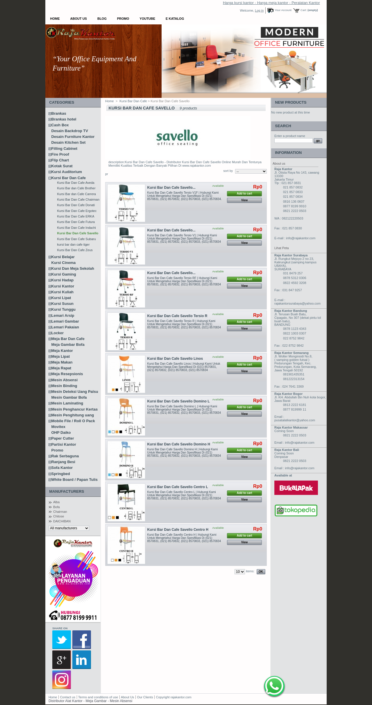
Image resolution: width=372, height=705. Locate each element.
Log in (259, 10)
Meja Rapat (61, 368)
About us (279, 163)
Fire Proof (60, 154)
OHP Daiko (61, 432)
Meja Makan (62, 362)
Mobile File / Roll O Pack (73, 421)
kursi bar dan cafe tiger (73, 244)
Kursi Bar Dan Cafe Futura (76, 222)
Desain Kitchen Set (68, 142)
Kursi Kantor (62, 286)
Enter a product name (289, 136)
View (244, 200)
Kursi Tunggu (63, 309)
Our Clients (145, 697)
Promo (123, 18)
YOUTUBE (147, 18)
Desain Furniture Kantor (73, 136)
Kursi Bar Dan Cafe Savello (78, 233)
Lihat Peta (281, 248)
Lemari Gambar (65, 321)
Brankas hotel (63, 119)
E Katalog (175, 18)
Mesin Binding (64, 386)
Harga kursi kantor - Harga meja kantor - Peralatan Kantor (271, 3)
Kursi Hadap (62, 280)
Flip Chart (60, 160)
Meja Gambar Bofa (68, 344)
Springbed (60, 474)
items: (250, 571)
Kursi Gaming (63, 274)
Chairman (60, 511)
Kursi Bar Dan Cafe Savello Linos (175, 359)
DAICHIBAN (62, 521)
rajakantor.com (181, 697)
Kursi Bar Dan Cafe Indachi (76, 227)
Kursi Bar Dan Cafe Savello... (171, 188)
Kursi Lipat (61, 298)
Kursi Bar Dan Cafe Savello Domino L (178, 401)
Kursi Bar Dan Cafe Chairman (78, 199)
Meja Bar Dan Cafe (68, 339)
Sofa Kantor (62, 467)
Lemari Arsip (62, 315)
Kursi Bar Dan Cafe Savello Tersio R (177, 316)
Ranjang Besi (63, 462)
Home (55, 18)
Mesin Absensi (64, 380)
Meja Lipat (60, 356)
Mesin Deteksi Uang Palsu (74, 391)
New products (290, 102)
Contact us (67, 697)
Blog (102, 18)
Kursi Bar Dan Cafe (68, 178)
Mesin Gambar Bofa (69, 397)
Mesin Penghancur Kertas (74, 409)
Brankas (58, 113)
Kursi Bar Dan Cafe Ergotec (77, 211)
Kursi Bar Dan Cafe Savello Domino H (178, 444)
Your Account (283, 10)
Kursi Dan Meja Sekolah (72, 268)
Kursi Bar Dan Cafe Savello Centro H (177, 530)
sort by (228, 170)
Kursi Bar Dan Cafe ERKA (75, 216)
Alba (56, 502)
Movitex (58, 427)
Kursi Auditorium (66, 172)
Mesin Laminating (67, 403)
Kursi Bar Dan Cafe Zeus (75, 250)
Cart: (304, 10)
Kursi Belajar (63, 257)
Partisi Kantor (63, 444)
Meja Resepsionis (67, 374)
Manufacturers (66, 491)
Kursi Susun (62, 303)
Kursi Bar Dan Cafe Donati (76, 205)
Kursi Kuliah (62, 292)
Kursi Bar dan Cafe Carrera (76, 194)
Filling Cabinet (64, 148)
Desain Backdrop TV (69, 131)
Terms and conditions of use (98, 697)
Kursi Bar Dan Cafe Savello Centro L (177, 487)
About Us (78, 18)
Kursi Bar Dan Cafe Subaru (76, 239)
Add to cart (244, 193)
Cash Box (60, 125)
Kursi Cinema (63, 262)
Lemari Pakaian (65, 327)
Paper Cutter (62, 438)
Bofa (56, 507)
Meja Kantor (62, 350)
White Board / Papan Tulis (74, 479)
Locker (57, 333)
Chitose (58, 516)
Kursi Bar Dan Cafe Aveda (75, 182)
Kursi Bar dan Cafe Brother (76, 188)
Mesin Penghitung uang (72, 415)
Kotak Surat (62, 166)
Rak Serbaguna (65, 456)
